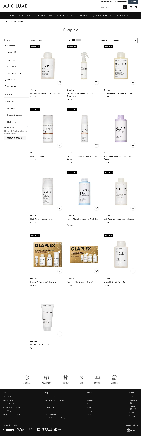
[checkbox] (16, 50)
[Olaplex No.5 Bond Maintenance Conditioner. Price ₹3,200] (121, 197)
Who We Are (8, 397)
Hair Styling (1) (12, 86)
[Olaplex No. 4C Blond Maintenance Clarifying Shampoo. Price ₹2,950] (84, 198)
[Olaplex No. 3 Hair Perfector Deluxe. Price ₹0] (47, 323)
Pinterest (132, 416)
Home (8, 21)
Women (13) (11, 52)
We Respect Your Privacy (12, 407)
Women (90, 400)
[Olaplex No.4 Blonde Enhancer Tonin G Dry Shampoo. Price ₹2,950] (121, 135)
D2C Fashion (19, 21)
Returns (48, 404)
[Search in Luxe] (112, 7)
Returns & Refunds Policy (12, 414)
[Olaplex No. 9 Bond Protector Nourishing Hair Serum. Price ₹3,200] (84, 135)
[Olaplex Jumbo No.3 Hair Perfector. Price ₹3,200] (121, 260)
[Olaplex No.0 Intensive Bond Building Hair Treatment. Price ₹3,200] (84, 72)
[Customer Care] (121, 1)
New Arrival (91, 418)
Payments (48, 411)
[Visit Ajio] (132, 1)
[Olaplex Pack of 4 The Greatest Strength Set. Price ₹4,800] (84, 260)
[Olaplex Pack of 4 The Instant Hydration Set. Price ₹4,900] (47, 260)
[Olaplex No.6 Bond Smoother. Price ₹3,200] (47, 134)
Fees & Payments (9, 411)
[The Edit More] (90, 16)
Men (88, 397)
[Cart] (136, 7)
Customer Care (50, 414)
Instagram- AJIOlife (133, 401)
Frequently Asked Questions (55, 400)
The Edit (90, 414)
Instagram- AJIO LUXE (133, 407)
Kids (88, 404)
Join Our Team (8, 400)
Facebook (132, 397)
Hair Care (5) (12, 67)
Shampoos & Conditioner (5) (17, 73)
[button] (16, 40)
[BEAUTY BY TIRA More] (113, 16)
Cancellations (49, 407)
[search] (125, 7)
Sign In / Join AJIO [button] (106, 1)
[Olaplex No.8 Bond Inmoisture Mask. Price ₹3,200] (47, 197)
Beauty (89, 411)
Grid (68, 40)
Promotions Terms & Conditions (14, 418)
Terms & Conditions (10, 404)
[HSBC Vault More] (73, 16)
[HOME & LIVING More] (53, 16)
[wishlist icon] (131, 7)
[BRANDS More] (129, 16)
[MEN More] (15, 16)
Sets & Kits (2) (12, 80)
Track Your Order (51, 397)
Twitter (131, 413)
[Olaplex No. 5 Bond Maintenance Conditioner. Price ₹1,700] (47, 71)
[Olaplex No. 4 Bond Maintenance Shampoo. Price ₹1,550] (121, 71)
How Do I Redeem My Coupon (56, 418)
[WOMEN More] (31, 16)
